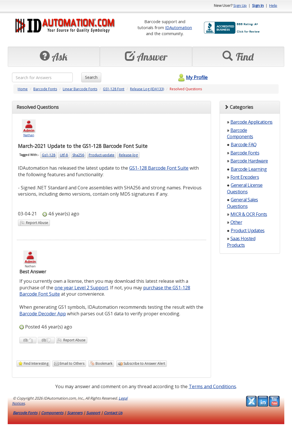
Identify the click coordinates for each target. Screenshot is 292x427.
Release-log (128, 155)
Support (93, 412)
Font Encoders (244, 177)
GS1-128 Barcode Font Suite (158, 168)
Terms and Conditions (212, 386)
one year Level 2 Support (81, 287)
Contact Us (113, 412)
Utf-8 (64, 155)
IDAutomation (178, 27)
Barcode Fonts (45, 89)
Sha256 (78, 155)
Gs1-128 (48, 155)
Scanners (74, 412)
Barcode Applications (251, 122)
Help (273, 5)
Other (236, 222)
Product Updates (248, 230)
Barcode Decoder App (42, 313)
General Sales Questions (242, 203)
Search (91, 77)
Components (52, 412)
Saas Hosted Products (241, 241)
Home (23, 89)
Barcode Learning (249, 169)
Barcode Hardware (249, 161)
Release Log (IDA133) (147, 89)
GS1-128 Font (113, 89)
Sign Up (240, 5)
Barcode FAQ (244, 144)
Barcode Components (240, 133)
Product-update (101, 155)
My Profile (192, 77)
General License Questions (245, 188)
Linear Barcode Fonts (80, 89)
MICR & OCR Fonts (248, 214)
